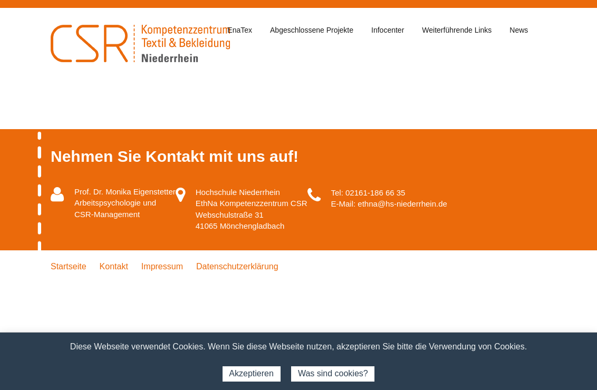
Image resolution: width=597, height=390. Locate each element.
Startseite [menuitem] (68, 266)
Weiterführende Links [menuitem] (457, 30)
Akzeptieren (251, 373)
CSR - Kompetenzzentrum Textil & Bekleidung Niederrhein (140, 43)
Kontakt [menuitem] (114, 266)
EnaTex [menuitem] (239, 30)
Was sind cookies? (333, 373)
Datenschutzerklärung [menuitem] (237, 266)
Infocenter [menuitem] (387, 30)
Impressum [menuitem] (162, 266)
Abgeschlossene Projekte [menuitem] (311, 30)
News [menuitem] (518, 30)
